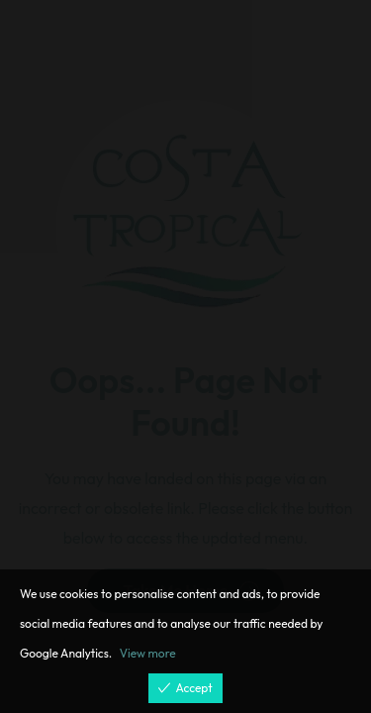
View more (148, 653)
